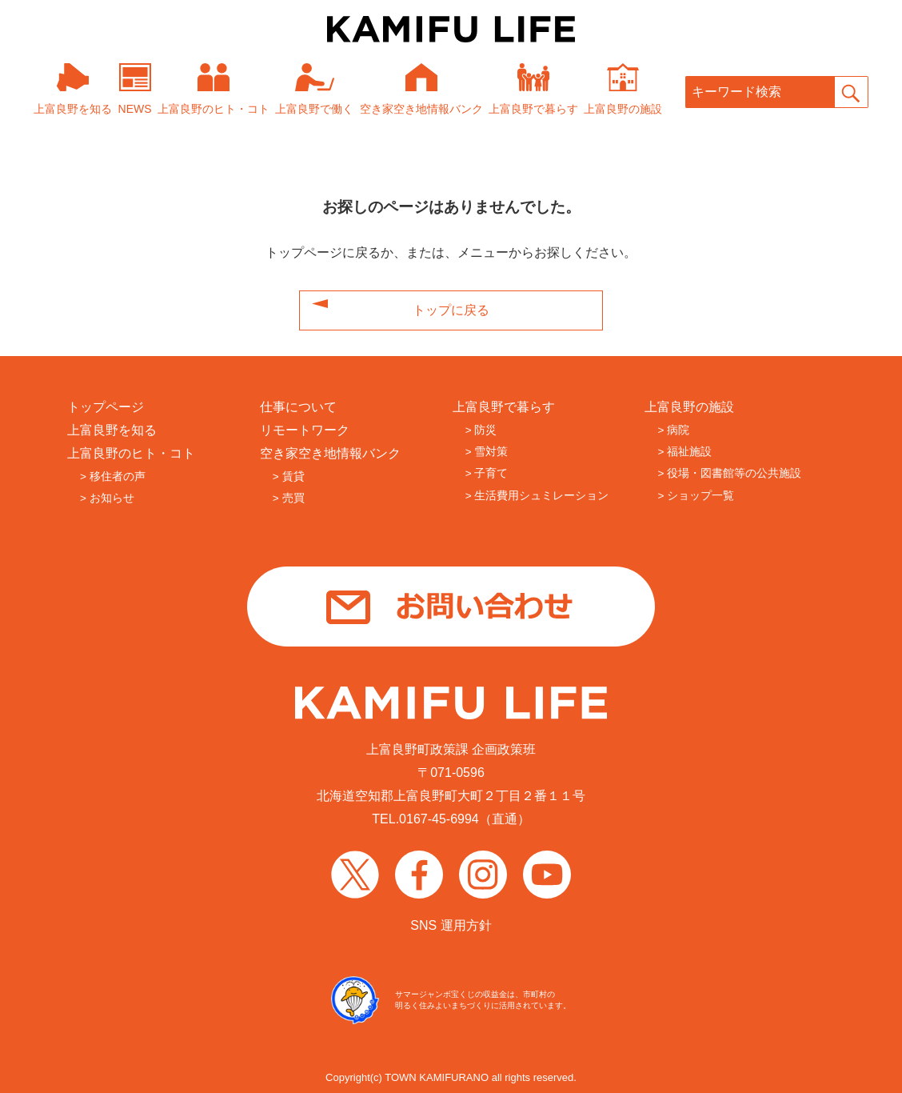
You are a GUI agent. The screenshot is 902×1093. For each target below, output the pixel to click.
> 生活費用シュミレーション (537, 496)
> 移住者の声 (113, 476)
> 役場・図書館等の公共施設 (729, 473)
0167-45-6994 (439, 819)
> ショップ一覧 (695, 496)
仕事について (298, 407)
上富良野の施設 (689, 407)
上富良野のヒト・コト (131, 453)
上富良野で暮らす (504, 407)
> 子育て (487, 473)
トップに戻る (451, 310)
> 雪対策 (487, 452)
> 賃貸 (289, 476)
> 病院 (673, 430)
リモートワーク (304, 430)
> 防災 (481, 430)
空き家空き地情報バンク (330, 453)
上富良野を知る (112, 430)
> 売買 (289, 498)
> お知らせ (107, 498)
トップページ (105, 407)
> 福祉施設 (684, 452)
